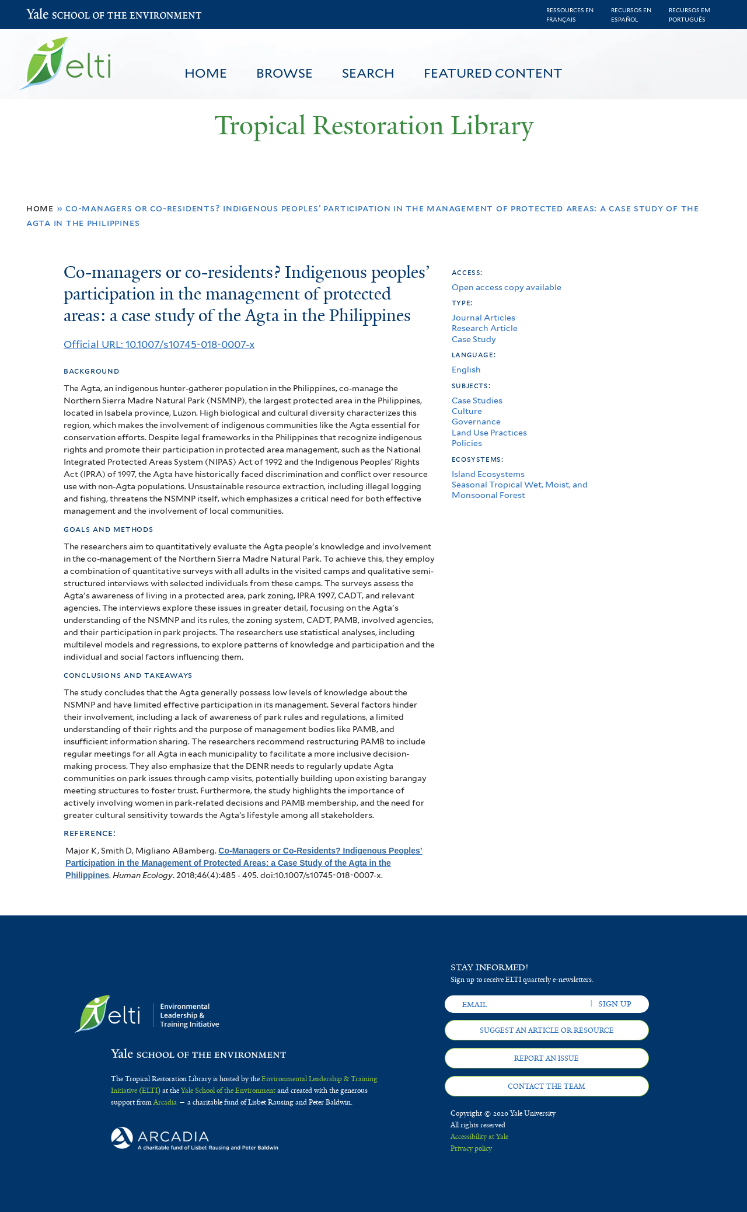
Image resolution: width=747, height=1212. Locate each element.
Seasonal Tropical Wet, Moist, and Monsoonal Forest (520, 489)
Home (205, 73)
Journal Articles (483, 317)
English (466, 369)
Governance (476, 421)
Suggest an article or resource (547, 1030)
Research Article (485, 328)
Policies (467, 443)
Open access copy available (506, 287)
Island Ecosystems (488, 474)
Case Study (474, 339)
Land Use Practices (489, 432)
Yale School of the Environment (57, 15)
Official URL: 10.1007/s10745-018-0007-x (159, 344)
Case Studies (477, 400)
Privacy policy (471, 1148)
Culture (467, 411)
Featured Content (493, 73)
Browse (284, 73)
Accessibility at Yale (479, 1136)
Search (368, 73)
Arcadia (165, 1102)
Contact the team (546, 1086)
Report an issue (546, 1058)
